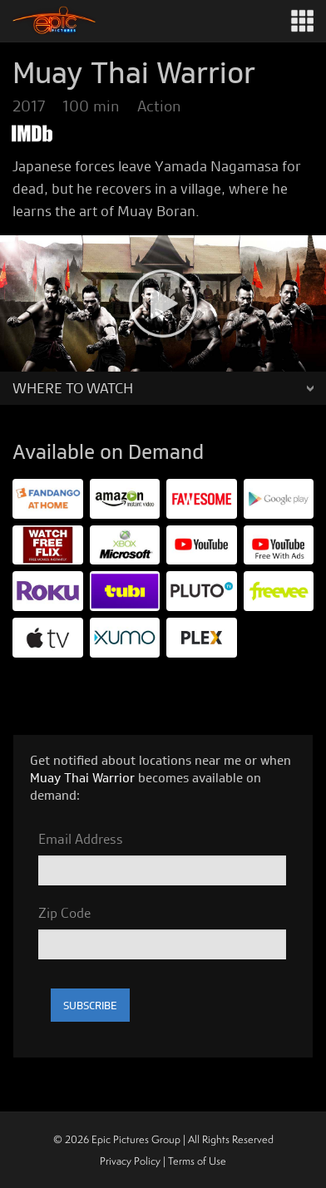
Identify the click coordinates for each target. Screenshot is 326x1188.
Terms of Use (197, 1161)
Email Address (80, 839)
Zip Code (64, 913)
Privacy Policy (130, 1161)
